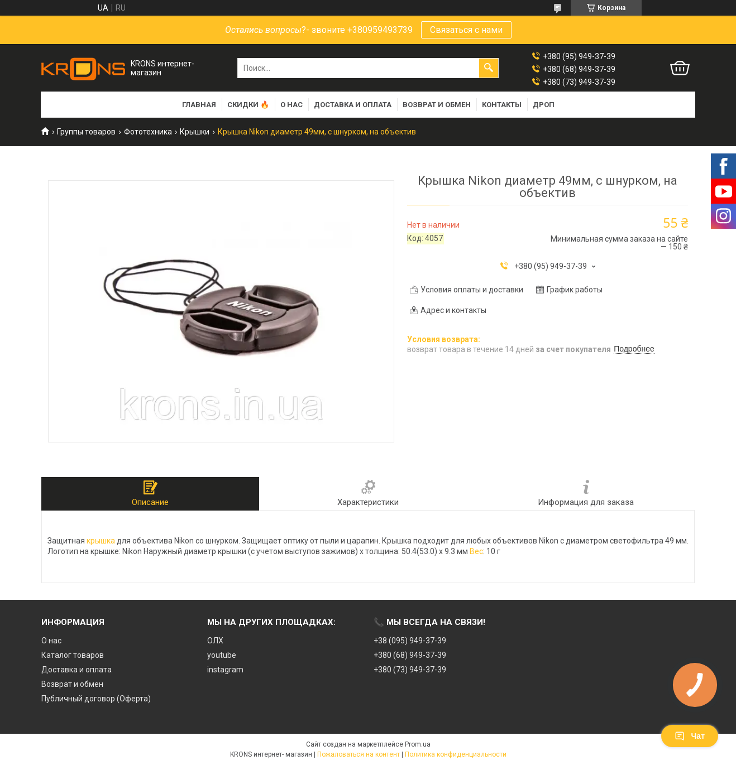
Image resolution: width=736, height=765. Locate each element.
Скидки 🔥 (248, 104)
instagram (225, 669)
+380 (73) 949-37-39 (410, 669)
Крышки (194, 131)
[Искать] (488, 68)
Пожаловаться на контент (358, 754)
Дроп (544, 104)
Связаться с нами (466, 30)
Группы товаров (86, 131)
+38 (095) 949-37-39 (410, 640)
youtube (221, 655)
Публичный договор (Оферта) (96, 698)
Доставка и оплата (352, 104)
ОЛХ (215, 640)
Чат (690, 736)
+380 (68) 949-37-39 (410, 655)
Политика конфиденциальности (455, 754)
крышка (101, 540)
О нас (291, 104)
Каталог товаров (72, 655)
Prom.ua (418, 744)
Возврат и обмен (437, 104)
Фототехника (148, 131)
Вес (476, 551)
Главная (199, 104)
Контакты (502, 104)
